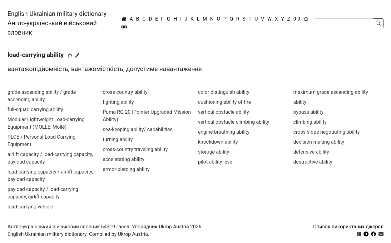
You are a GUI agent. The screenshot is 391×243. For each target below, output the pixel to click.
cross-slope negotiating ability (326, 132)
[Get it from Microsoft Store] (359, 234)
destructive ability (312, 162)
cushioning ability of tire (224, 102)
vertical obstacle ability (223, 112)
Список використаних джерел (348, 227)
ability (299, 102)
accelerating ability (123, 159)
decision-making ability (318, 142)
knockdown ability (218, 142)
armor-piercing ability (126, 169)
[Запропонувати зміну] (77, 55)
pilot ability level (216, 162)
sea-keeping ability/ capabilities (137, 129)
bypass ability (308, 112)
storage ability (213, 152)
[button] (69, 55)
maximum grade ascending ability (330, 92)
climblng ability (310, 122)
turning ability (118, 139)
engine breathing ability (224, 132)
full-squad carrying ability (35, 109)
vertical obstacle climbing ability (233, 122)
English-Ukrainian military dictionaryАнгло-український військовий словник (56, 23)
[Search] (343, 23)
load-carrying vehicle (30, 207)
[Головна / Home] (124, 19)
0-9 (296, 19)
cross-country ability (125, 92)
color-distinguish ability (223, 92)
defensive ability (311, 152)
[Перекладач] (124, 27)
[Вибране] (306, 19)
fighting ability (118, 102)
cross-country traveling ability (135, 149)
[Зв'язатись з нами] (381, 234)
